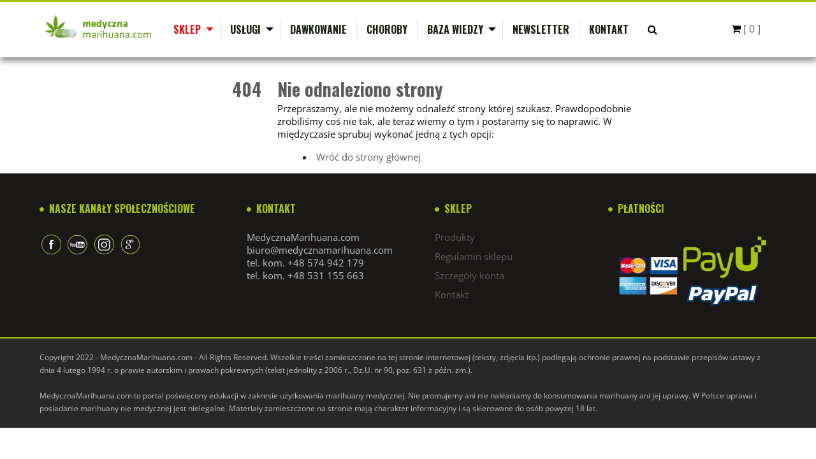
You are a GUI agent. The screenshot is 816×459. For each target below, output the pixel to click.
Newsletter (541, 29)
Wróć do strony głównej (368, 156)
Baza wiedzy (455, 29)
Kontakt (609, 29)
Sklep (187, 29)
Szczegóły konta (469, 275)
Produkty (455, 237)
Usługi (245, 29)
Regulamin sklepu (474, 256)
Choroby (387, 29)
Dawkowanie (318, 29)
